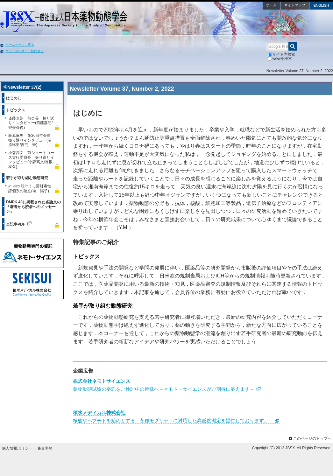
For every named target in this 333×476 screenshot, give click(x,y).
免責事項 (45, 448)
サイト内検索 (281, 54)
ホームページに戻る (19, 44)
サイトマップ (294, 5)
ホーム (271, 5)
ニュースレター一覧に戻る (24, 51)
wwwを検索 (280, 58)
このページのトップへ (309, 438)
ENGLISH (321, 5)
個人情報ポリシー (17, 448)
